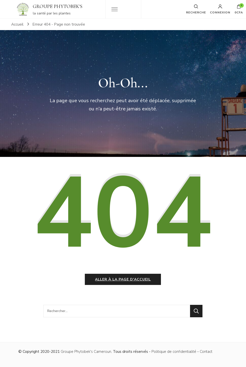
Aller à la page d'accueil (123, 279)
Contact (206, 351)
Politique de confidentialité (173, 351)
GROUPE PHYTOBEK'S (57, 6)
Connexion (220, 9)
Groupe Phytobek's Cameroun (86, 351)
